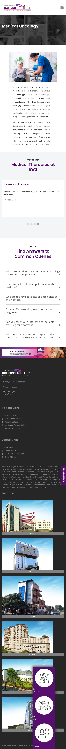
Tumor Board (10, 450)
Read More (10, 200)
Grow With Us (10, 457)
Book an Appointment (13, 428)
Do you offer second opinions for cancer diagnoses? (29, 311)
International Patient (13, 418)
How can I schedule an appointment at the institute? (30, 285)
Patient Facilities (11, 422)
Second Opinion (10, 415)
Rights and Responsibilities (15, 425)
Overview (8, 447)
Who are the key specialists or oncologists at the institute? (31, 298)
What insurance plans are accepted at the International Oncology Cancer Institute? (30, 336)
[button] (28, 224)
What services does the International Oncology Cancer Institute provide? (33, 273)
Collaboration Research (14, 453)
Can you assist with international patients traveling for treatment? (30, 323)
